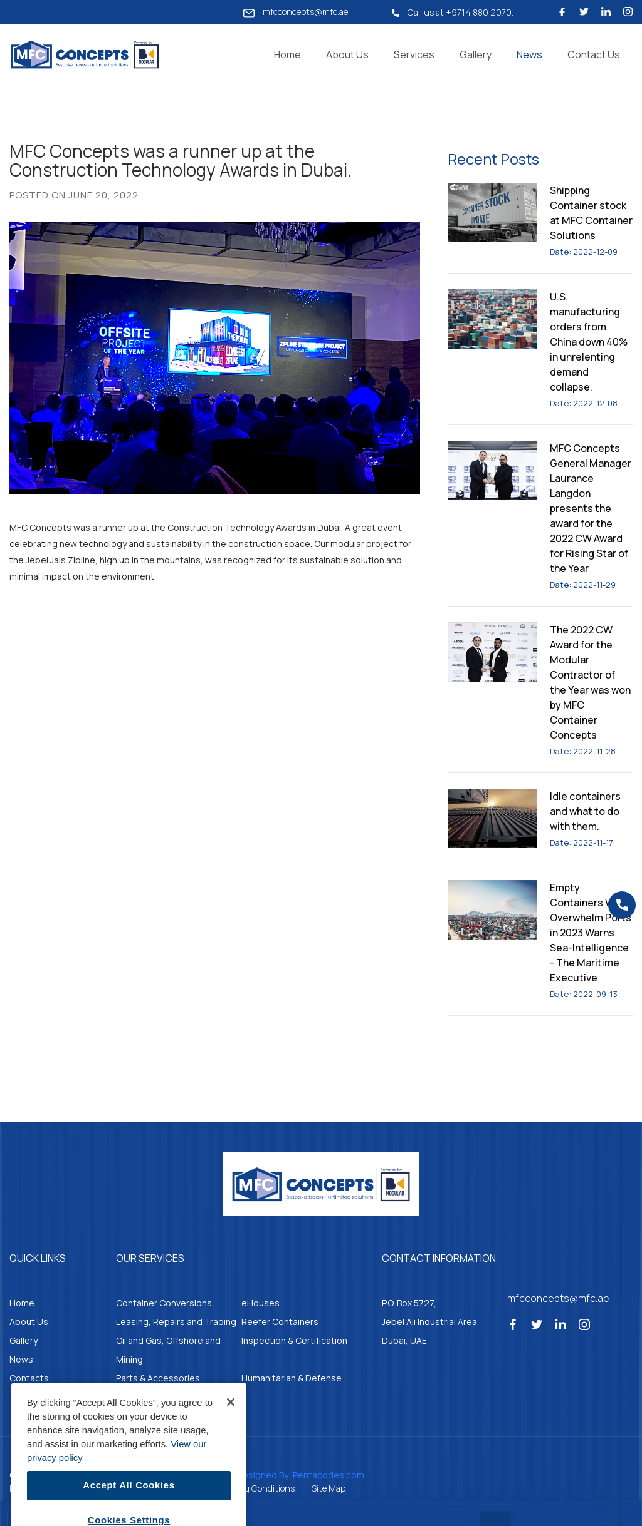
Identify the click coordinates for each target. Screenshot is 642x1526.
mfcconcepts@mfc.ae (295, 12)
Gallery (476, 54)
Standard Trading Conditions (238, 1488)
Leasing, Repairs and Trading (176, 1322)
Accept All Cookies (128, 1502)
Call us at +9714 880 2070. (452, 12)
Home (287, 54)
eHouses (260, 1303)
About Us (347, 54)
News (529, 54)
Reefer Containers (279, 1322)
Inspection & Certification (294, 1340)
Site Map (328, 1488)
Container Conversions (164, 1303)
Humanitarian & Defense (291, 1378)
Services (414, 54)
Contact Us (593, 54)
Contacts (29, 1378)
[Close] (231, 1418)
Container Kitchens (156, 1397)
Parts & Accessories (158, 1378)
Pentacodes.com (328, 1475)
